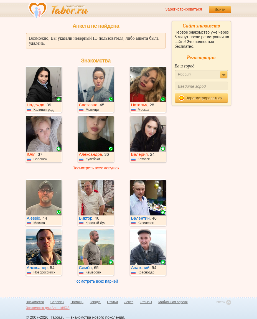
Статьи (112, 302)
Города (95, 302)
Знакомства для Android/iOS (48, 308)
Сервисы (57, 302)
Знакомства (35, 302)
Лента (128, 302)
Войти (220, 9)
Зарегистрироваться (183, 9)
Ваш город (185, 66)
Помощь (77, 302)
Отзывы (146, 302)
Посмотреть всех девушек (95, 168)
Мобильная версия (173, 302)
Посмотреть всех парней (95, 281)
